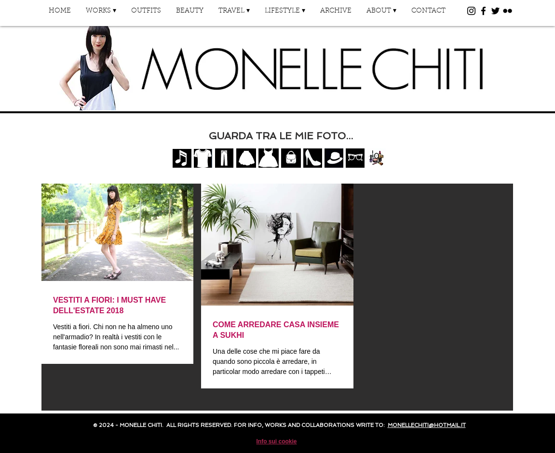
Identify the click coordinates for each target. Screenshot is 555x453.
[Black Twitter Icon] (495, 10)
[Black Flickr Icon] (507, 10)
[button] (101, 14)
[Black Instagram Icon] (471, 10)
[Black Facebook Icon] (483, 10)
